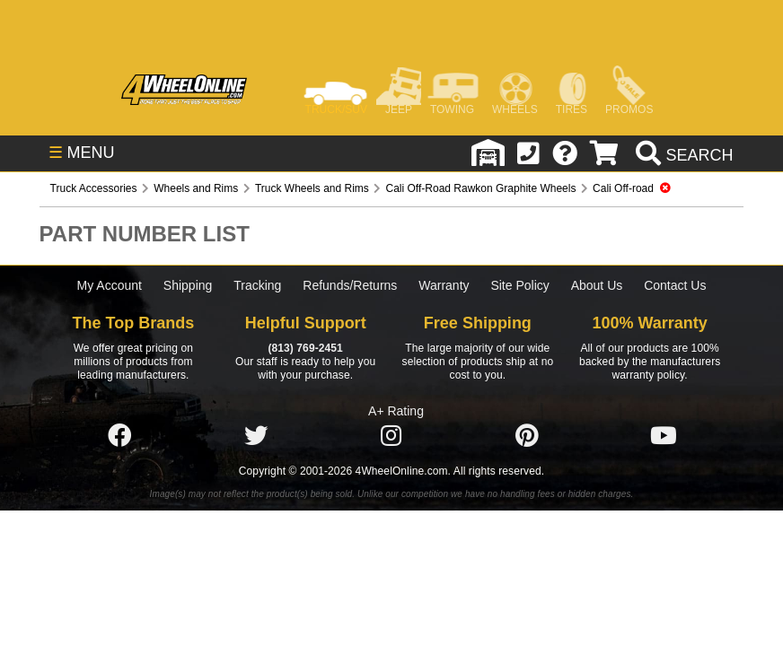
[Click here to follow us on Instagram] (391, 436)
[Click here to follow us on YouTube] (664, 436)
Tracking (257, 285)
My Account (109, 285)
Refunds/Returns (350, 285)
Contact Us (675, 285)
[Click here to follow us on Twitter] (256, 436)
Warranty (443, 285)
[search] (682, 155)
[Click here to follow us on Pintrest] (527, 436)
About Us (597, 285)
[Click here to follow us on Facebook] (119, 436)
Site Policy (519, 285)
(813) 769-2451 (305, 348)
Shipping (188, 285)
